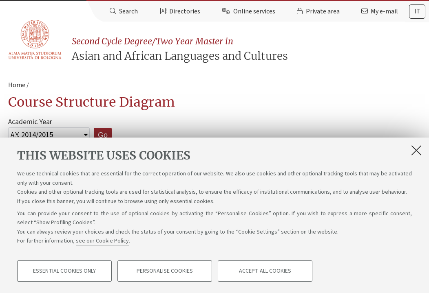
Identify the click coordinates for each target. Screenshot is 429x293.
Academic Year (30, 122)
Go (103, 135)
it (417, 11)
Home (16, 85)
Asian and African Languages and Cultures (250, 49)
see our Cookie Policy (102, 241)
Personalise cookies (165, 271)
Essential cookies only (64, 271)
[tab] (417, 11)
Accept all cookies (265, 271)
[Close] (416, 150)
